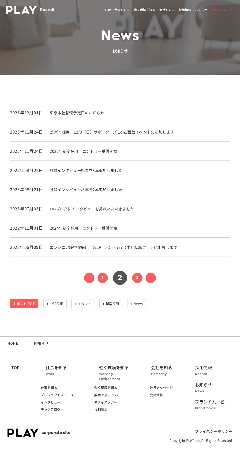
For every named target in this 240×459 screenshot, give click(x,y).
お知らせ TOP (27, 303)
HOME (13, 343)
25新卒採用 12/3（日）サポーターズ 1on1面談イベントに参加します (120, 132)
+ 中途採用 (64, 303)
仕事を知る (47, 387)
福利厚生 (104, 409)
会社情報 (158, 394)
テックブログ (49, 409)
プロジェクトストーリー (57, 394)
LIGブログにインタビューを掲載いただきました (97, 208)
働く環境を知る (109, 387)
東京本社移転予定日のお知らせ (80, 112)
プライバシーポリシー (216, 431)
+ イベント (98, 303)
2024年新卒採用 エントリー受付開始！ (90, 228)
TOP (108, 11)
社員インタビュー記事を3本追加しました (90, 170)
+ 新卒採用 (132, 303)
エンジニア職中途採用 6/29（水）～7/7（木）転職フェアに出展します (121, 247)
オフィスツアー (109, 402)
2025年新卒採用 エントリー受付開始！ (90, 151)
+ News (164, 303)
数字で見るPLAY (110, 394)
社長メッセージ (163, 387)
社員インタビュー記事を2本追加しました (90, 189)
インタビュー (49, 402)
